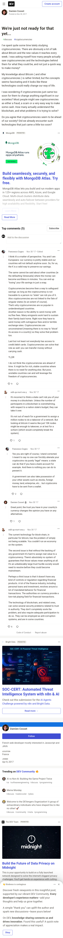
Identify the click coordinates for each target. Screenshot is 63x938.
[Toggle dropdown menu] (59, 133)
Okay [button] (7, 932)
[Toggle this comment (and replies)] (3, 256)
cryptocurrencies (23, 39)
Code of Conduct (23, 632)
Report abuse (41, 632)
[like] (10, 384)
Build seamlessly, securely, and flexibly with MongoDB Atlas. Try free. (30, 178)
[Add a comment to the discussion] (33, 239)
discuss (7, 39)
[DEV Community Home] (11, 4)
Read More (9, 217)
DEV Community (25, 771)
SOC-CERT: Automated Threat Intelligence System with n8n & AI (30, 691)
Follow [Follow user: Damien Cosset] (31, 736)
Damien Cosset (16, 11)
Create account (52, 4)
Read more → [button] (31, 711)
